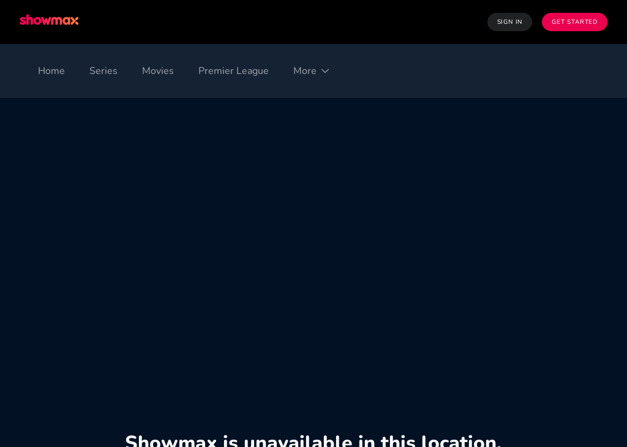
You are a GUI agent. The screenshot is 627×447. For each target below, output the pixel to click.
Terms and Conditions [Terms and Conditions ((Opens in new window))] (66, 357)
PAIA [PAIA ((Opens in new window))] (309, 357)
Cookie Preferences (243, 358)
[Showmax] (50, 21)
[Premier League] (233, 71)
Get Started (575, 22)
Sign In (510, 22)
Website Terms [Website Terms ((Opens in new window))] (466, 357)
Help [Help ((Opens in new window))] (597, 357)
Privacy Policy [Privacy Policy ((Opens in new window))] (157, 357)
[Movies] (158, 71)
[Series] (103, 71)
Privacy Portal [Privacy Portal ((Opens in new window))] (543, 357)
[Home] (51, 71)
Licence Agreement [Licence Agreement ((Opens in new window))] (376, 357)
